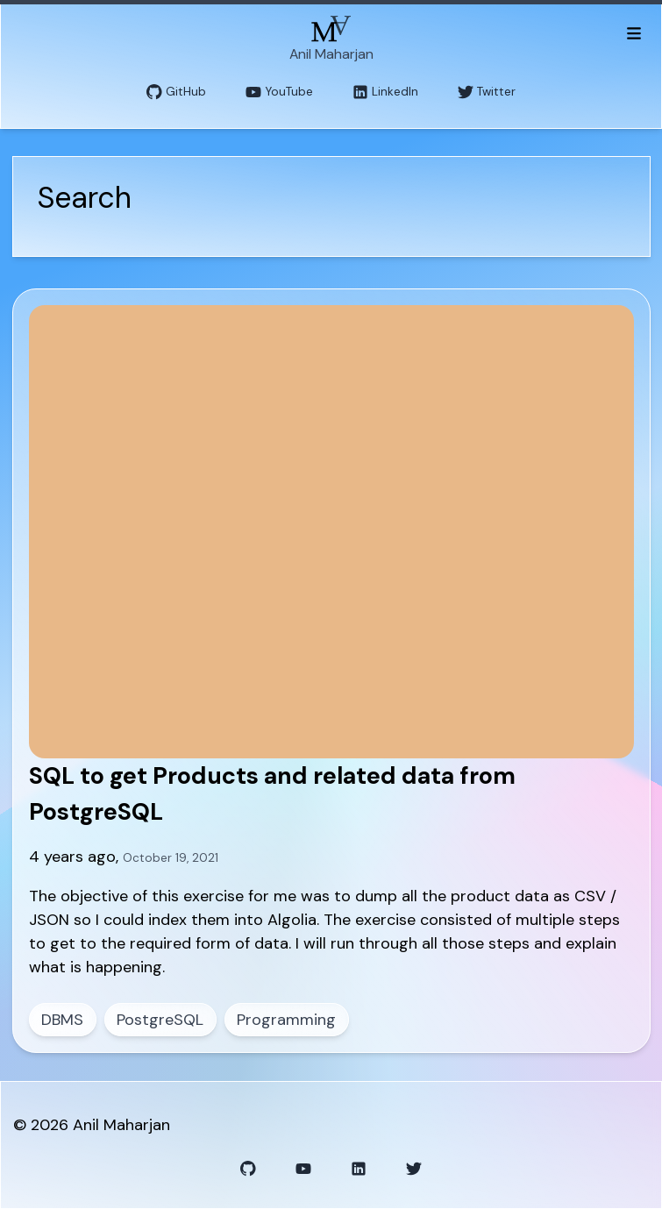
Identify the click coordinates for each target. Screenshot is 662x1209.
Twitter (487, 92)
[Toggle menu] (633, 32)
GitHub (176, 92)
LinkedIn (385, 92)
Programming (286, 1019)
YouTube (279, 92)
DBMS (62, 1019)
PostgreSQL (160, 1019)
